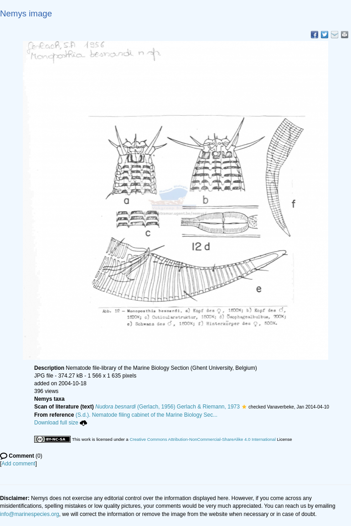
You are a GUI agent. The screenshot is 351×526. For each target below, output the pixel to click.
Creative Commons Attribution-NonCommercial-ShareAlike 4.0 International (202, 439)
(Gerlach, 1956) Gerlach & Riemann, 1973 (167, 406)
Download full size (60, 422)
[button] (244, 406)
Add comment (18, 463)
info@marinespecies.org (29, 514)
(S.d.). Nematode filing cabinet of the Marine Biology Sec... (147, 415)
